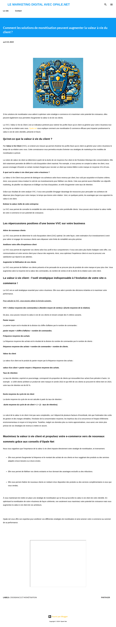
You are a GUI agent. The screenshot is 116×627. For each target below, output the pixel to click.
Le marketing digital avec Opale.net (39, 4)
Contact (18, 11)
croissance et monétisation (23, 597)
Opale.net (33, 128)
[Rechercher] (105, 4)
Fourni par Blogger (58, 616)
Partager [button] (105, 597)
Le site (6, 11)
